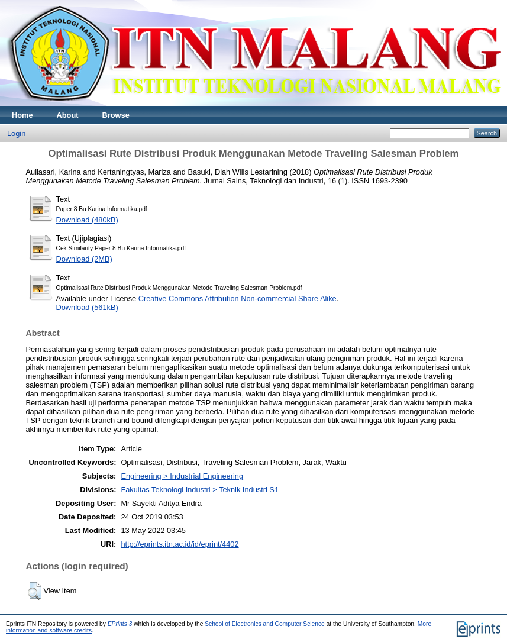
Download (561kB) (87, 307)
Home (22, 115)
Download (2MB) (84, 258)
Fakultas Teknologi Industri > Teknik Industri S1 (200, 489)
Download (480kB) (87, 219)
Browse (116, 115)
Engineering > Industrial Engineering (182, 476)
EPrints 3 (120, 624)
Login (16, 133)
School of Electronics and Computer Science (265, 624)
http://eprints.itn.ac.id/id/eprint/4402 (179, 544)
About (68, 115)
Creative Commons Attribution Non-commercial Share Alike (237, 298)
